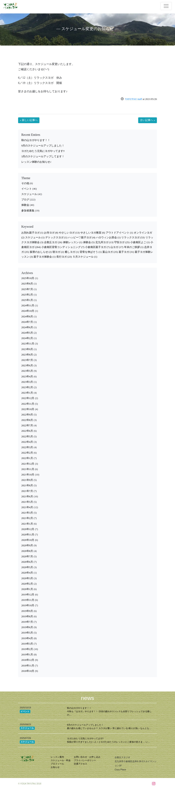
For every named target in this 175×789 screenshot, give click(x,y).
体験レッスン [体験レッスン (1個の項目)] (72, 242)
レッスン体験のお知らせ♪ (36, 161)
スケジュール (29, 194)
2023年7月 (27, 360)
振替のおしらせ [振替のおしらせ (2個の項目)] (41, 252)
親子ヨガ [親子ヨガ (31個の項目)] (126, 252)
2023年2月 (27, 387)
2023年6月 (27, 365)
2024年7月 (27, 322)
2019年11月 (27, 600)
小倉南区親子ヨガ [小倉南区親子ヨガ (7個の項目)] (97, 247)
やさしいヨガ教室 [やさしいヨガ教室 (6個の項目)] (92, 232)
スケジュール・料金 (61, 760)
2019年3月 (27, 643)
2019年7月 (27, 621)
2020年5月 (27, 567)
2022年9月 (27, 414)
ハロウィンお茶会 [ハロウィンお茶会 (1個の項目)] (108, 237)
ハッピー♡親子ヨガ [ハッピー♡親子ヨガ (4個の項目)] (81, 237)
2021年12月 (27, 463)
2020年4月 (27, 572)
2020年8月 (27, 551)
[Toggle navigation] (166, 6)
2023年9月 (27, 349)
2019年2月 (27, 649)
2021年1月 (27, 523)
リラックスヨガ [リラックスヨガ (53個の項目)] (133, 237)
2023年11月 (27, 343)
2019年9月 (27, 611)
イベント (26, 188)
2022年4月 (27, 442)
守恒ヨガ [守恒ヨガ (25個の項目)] (122, 242)
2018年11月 (27, 665)
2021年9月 (27, 480)
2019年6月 (27, 627)
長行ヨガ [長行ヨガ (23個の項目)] (64, 256)
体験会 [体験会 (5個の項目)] (89, 242)
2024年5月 (27, 332)
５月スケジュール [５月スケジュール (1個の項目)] (85, 256)
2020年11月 (27, 534)
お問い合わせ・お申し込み (87, 757)
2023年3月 (27, 382)
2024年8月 (27, 316)
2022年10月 (27, 409)
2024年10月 (27, 311)
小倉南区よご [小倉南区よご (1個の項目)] (140, 242)
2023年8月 (27, 354)
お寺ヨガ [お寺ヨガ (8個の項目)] (51, 232)
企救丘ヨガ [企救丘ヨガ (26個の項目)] (53, 242)
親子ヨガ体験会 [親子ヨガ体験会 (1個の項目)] (45, 256)
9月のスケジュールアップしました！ (42, 145)
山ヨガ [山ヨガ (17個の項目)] (116, 247)
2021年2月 (27, 518)
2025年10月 (27, 278)
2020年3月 (27, 578)
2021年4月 (27, 507)
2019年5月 (27, 632)
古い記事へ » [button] (147, 120)
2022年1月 (27, 458)
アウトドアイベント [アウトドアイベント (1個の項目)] (119, 232)
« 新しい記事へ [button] (29, 120)
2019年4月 (27, 638)
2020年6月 (27, 562)
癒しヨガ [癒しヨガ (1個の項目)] (72, 252)
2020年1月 (27, 589)
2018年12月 (27, 660)
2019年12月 (27, 594)
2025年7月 (27, 289)
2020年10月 (27, 540)
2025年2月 (27, 294)
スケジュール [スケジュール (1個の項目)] (34, 237)
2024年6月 (27, 327)
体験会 (25, 205)
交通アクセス (80, 764)
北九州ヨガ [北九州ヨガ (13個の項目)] (104, 242)
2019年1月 (27, 654)
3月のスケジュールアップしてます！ (42, 156)
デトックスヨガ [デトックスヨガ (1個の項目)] (56, 237)
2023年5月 (27, 371)
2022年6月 (27, 431)
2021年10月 (27, 474)
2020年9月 (27, 545)
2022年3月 (27, 447)
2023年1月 (27, 392)
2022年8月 (27, 420)
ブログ (25, 199)
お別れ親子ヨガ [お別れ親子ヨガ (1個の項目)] (32, 232)
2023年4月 (27, 376)
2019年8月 (27, 616)
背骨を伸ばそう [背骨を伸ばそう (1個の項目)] (91, 252)
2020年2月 (27, 583)
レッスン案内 (57, 757)
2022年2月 (27, 452)
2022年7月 (27, 425)
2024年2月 (27, 338)
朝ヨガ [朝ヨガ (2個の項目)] (58, 252)
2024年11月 (27, 305)
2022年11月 (27, 403)
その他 (25, 183)
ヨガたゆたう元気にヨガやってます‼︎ (43, 151)
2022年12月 (27, 398)
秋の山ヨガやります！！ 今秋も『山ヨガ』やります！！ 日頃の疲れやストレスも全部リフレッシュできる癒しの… (109, 711)
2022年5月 (27, 436)
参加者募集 (27, 210)
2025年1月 (27, 300)
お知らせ (55, 767)
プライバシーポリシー (85, 760)
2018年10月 (27, 671)
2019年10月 (27, 605)
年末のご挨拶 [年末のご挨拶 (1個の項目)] (133, 247)
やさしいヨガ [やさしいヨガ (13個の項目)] (69, 232)
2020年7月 (27, 556)
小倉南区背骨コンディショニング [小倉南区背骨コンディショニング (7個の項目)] (62, 247)
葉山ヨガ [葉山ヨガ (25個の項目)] (110, 252)
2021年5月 (27, 502)
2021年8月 (27, 485)
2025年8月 (27, 283)
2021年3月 (27, 512)
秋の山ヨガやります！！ (35, 140)
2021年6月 (27, 496)
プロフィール (57, 764)
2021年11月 (27, 469)
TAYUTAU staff (133, 99)
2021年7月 (27, 491)
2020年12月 (27, 529)
